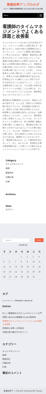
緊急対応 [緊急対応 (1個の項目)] (20, 300)
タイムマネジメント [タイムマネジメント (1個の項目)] (8, 300)
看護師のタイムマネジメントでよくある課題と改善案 (22, 322)
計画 (8, 181)
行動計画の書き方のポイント (15, 332)
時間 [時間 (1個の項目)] (16, 300)
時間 (8, 168)
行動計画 (9, 177)
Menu (6, 15)
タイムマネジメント (14, 164)
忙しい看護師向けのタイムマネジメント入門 (22, 313)
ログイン (9, 209)
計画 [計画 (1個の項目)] (31, 300)
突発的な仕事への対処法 (13, 328)
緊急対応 (9, 173)
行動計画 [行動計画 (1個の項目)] (26, 300)
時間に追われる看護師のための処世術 (19, 317)
